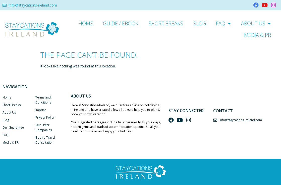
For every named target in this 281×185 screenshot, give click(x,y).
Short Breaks (165, 23)
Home (86, 23)
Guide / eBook (120, 23)
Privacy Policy (44, 117)
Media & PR (257, 35)
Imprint (40, 110)
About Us (256, 24)
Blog (199, 23)
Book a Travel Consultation (45, 140)
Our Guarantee (13, 127)
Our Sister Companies (43, 127)
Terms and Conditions (43, 100)
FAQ (223, 24)
